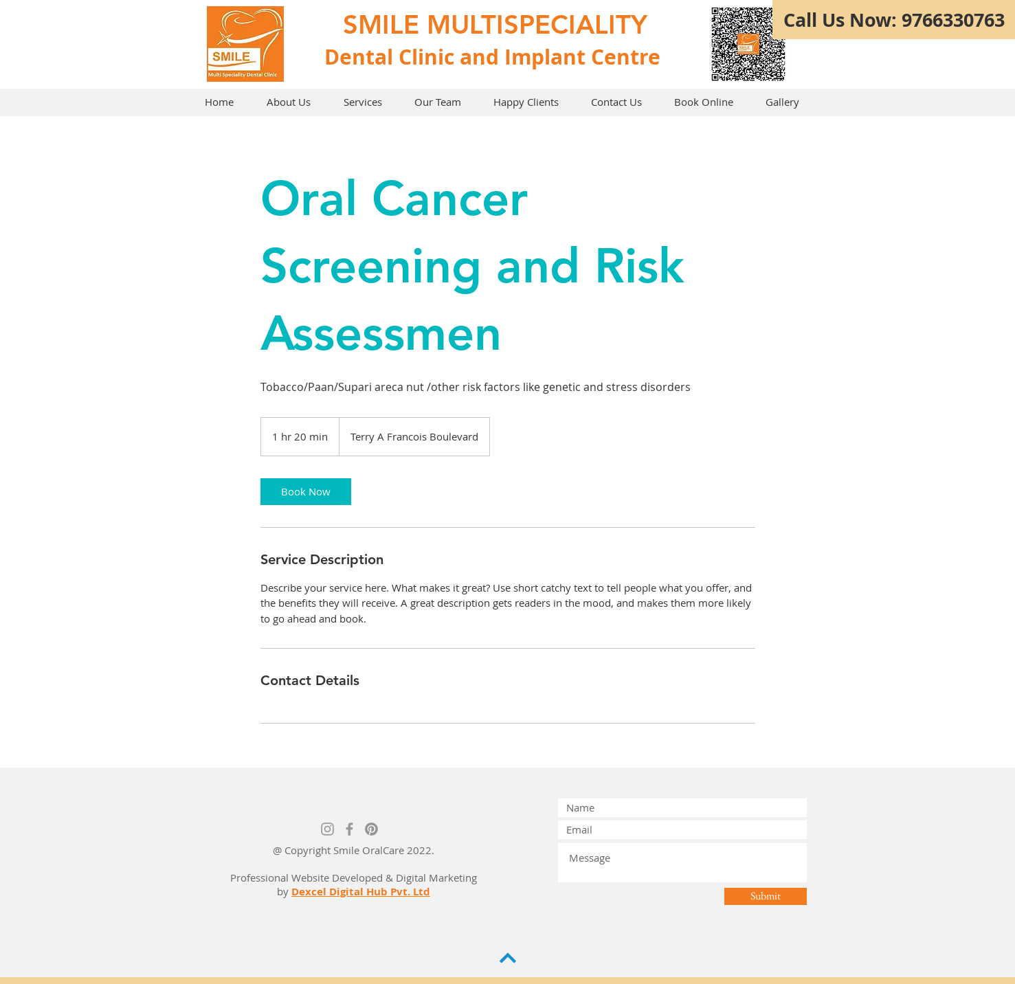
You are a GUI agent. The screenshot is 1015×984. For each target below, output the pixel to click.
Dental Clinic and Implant (454, 57)
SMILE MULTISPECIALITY (495, 24)
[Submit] (765, 896)
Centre (625, 57)
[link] (305, 491)
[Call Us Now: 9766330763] (893, 19)
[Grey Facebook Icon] (349, 829)
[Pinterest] (371, 829)
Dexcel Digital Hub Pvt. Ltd (360, 891)
